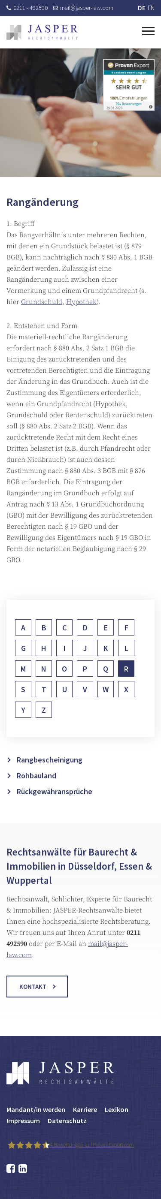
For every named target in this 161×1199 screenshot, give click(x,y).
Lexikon (116, 1109)
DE (142, 8)
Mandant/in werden (35, 1109)
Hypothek (81, 304)
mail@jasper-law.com (83, 8)
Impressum (23, 1120)
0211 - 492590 (27, 8)
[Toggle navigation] (148, 30)
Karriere (85, 1109)
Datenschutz (67, 1120)
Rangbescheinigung (49, 779)
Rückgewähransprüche (54, 811)
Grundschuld (41, 304)
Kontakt (32, 996)
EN (151, 8)
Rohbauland (36, 795)
